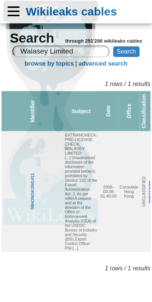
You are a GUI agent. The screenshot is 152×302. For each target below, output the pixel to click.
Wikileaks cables (71, 11)
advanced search (102, 63)
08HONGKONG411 (5, 161)
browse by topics (49, 63)
